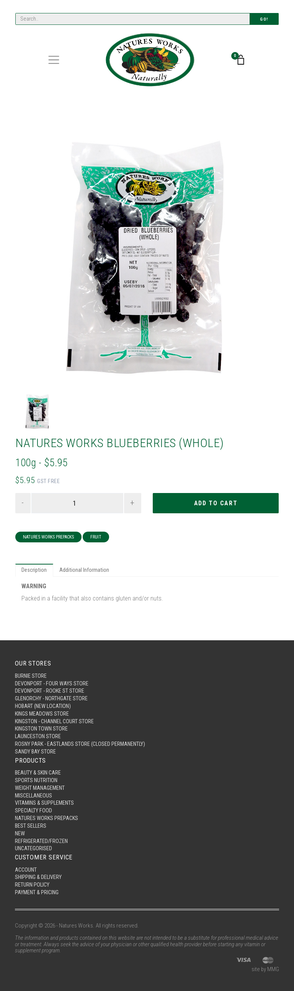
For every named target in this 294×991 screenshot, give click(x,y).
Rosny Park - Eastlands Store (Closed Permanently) (82, 739)
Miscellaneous (34, 792)
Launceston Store (38, 732)
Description (34, 571)
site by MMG (265, 969)
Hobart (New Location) (44, 700)
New (20, 831)
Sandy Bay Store (36, 747)
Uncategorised (34, 847)
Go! (264, 19)
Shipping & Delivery (39, 876)
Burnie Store (31, 669)
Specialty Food (34, 808)
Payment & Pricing (38, 892)
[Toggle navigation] (53, 60)
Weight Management (41, 784)
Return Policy (33, 884)
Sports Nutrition (36, 776)
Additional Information (85, 571)
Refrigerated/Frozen (42, 839)
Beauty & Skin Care (39, 768)
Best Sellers (31, 823)
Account (26, 868)
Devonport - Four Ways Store (52, 677)
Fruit (95, 537)
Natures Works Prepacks (48, 537)
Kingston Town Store (42, 724)
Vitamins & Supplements (45, 800)
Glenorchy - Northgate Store (53, 692)
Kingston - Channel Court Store (56, 716)
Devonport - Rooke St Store (50, 685)
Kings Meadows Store (42, 708)
